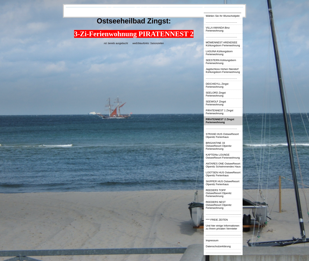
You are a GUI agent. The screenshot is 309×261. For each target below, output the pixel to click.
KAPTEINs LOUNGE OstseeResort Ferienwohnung (223, 156)
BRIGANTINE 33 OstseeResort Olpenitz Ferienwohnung (219, 145)
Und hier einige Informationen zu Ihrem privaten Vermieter (222, 227)
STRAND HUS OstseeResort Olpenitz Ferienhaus (222, 135)
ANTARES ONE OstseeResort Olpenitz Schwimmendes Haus (223, 165)
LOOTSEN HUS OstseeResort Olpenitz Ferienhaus (223, 174)
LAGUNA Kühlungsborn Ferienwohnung (219, 53)
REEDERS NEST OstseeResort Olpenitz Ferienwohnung (219, 205)
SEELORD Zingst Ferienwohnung (216, 94)
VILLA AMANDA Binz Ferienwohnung (218, 29)
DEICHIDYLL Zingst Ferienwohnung (217, 85)
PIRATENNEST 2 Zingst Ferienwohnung (220, 121)
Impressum (212, 240)
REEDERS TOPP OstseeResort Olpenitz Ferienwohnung (219, 193)
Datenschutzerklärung (218, 246)
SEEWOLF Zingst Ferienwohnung (216, 103)
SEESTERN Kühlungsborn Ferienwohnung (221, 62)
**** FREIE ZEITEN (217, 219)
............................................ (221, 21)
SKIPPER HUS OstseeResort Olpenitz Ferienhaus (222, 183)
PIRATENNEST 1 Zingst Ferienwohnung (219, 112)
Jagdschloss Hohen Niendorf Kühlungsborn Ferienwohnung (223, 70)
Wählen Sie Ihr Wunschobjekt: (223, 15)
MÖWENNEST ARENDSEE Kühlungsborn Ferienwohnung (223, 44)
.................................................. (223, 213)
